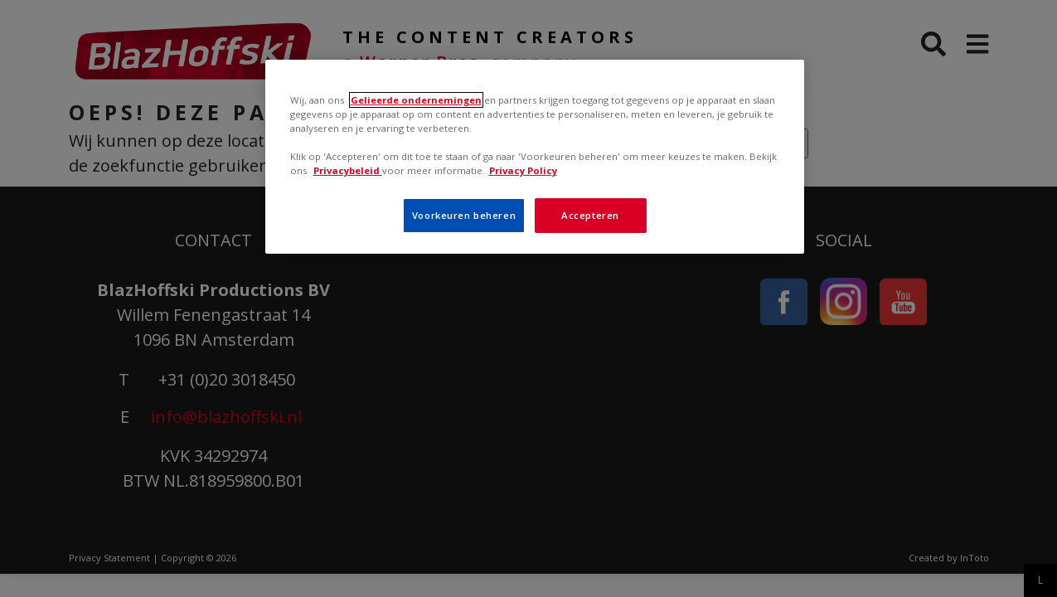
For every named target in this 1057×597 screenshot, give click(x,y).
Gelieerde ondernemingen (416, 100)
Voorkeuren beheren (464, 215)
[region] (534, 157)
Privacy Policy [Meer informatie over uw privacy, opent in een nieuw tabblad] (523, 170)
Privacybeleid (347, 170)
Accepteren (590, 215)
